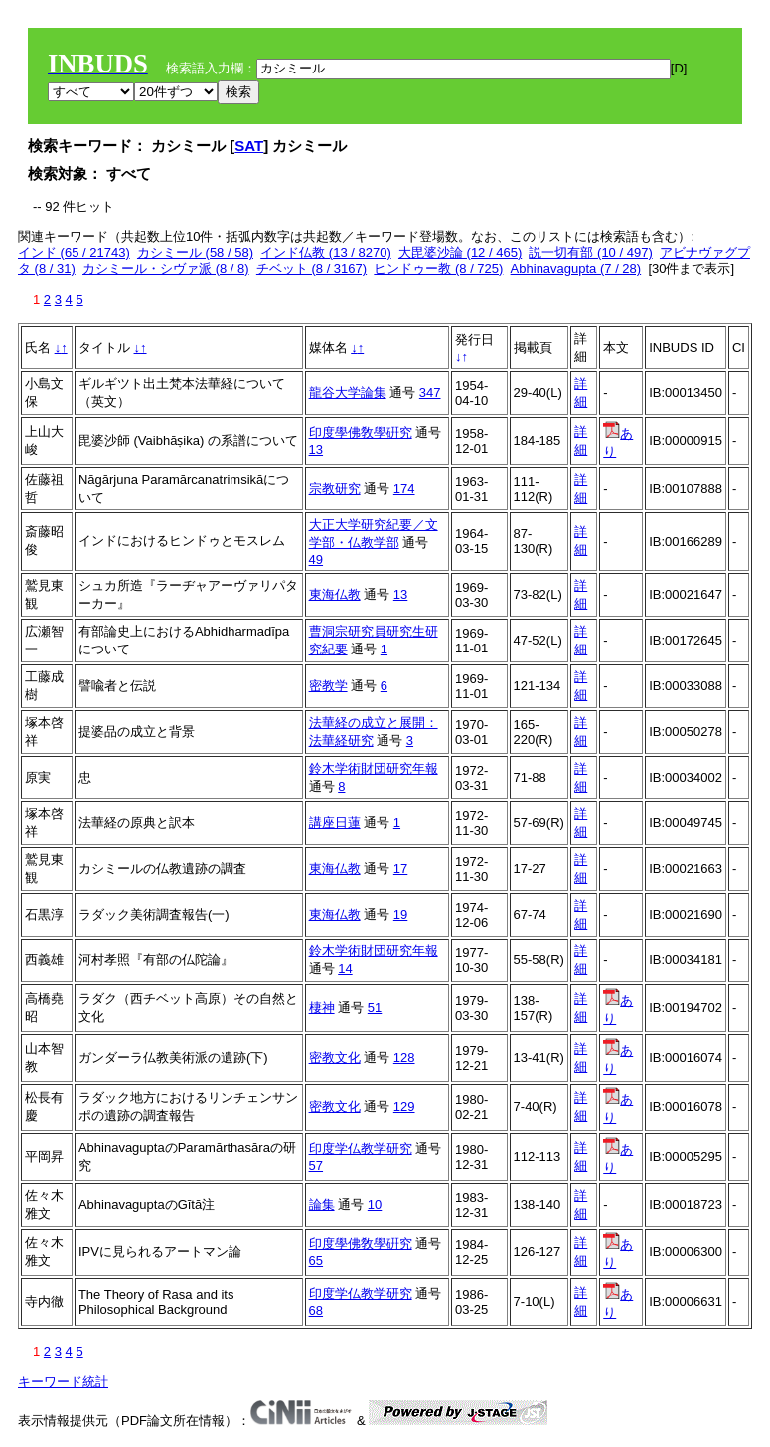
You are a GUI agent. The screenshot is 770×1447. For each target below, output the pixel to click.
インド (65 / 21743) (74, 252)
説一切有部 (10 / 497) (590, 252)
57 (316, 1165)
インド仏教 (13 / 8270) (325, 252)
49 (316, 559)
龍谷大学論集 (347, 392)
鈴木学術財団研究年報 (373, 768)
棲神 (322, 1007)
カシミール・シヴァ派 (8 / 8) (165, 268)
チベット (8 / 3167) (311, 268)
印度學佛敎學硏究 (360, 432)
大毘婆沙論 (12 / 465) (460, 252)
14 (345, 968)
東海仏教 (335, 594)
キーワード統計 (63, 1382)
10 (375, 1204)
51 (375, 1007)
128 (404, 1057)
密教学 (328, 685)
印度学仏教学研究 (360, 1148)
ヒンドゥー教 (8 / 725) (438, 268)
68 (316, 1310)
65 (316, 1260)
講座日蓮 (335, 822)
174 (404, 488)
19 (400, 914)
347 (430, 392)
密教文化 (335, 1057)
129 (404, 1106)
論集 (322, 1204)
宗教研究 (335, 488)
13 (316, 449)
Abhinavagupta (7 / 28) (576, 268)
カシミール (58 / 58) (195, 252)
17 (400, 868)
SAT (248, 145)
